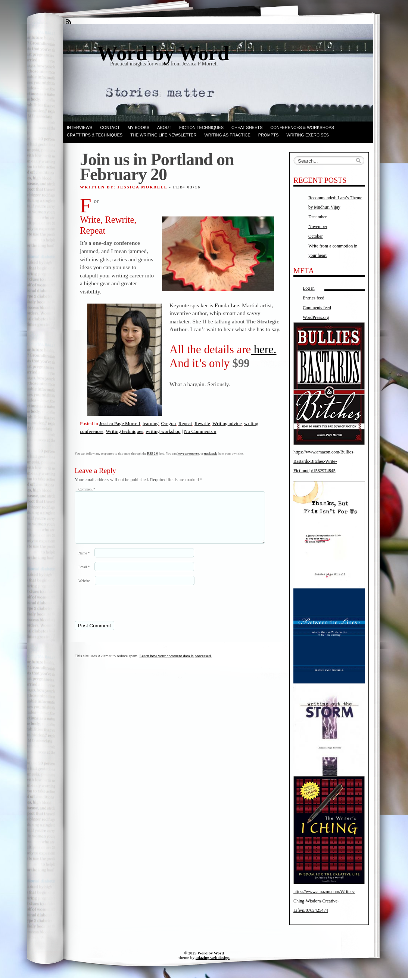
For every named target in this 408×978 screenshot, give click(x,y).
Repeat (185, 423)
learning (151, 423)
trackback (210, 453)
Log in (309, 288)
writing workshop (163, 431)
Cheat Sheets (246, 127)
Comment (86, 489)
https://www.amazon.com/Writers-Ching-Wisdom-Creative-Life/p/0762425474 (324, 901)
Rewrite (202, 423)
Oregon (168, 423)
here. (263, 349)
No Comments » (200, 431)
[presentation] (126, 612)
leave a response (188, 453)
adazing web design (213, 957)
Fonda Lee (227, 305)
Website (84, 590)
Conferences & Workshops (302, 127)
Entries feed (313, 298)
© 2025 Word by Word (204, 953)
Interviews (79, 127)
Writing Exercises (307, 135)
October (315, 236)
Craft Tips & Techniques (94, 135)
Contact (109, 127)
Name (84, 562)
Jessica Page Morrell (119, 423)
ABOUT (164, 127)
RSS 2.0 (152, 453)
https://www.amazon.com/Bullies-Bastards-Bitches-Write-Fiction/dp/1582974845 (324, 461)
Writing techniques (124, 431)
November (317, 226)
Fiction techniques (201, 127)
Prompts (268, 135)
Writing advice (227, 423)
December (317, 216)
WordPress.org (316, 317)
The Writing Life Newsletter (163, 135)
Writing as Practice (227, 135)
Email (84, 576)
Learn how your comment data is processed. (176, 664)
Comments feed (317, 307)
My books (138, 127)
